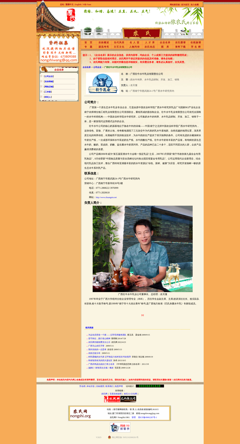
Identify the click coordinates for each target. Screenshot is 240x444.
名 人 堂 (135, 42)
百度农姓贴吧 (116, 394)
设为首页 (185, 4)
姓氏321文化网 (130, 394)
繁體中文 (70, 4)
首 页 (88, 42)
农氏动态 (149, 47)
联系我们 (110, 386)
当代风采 (119, 42)
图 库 (165, 47)
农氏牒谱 (180, 42)
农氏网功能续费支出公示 (99, 342)
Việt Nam (87, 4)
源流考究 (103, 47)
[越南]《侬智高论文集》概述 (101, 368)
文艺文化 (119, 47)
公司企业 (97, 67)
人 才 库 (150, 42)
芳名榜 (82, 386)
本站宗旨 (91, 386)
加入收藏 (195, 4)
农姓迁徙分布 (94, 353)
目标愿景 (100, 386)
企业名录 (165, 42)
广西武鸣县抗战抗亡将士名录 (101, 364)
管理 (134, 417)
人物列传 (134, 47)
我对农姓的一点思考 (97, 349)
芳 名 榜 (196, 47)
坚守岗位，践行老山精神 (99, 338)
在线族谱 (195, 42)
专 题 (88, 47)
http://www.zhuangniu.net (106, 197)
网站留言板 (175, 4)
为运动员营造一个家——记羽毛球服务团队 (107, 335)
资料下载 (180, 47)
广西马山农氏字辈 (96, 346)
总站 (62, 4)
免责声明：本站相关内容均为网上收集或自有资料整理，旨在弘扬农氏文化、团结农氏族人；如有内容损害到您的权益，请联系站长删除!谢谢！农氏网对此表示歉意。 (120, 380)
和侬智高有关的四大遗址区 (100, 360)
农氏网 (104, 394)
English (78, 4)
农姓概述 (103, 42)
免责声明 (119, 386)
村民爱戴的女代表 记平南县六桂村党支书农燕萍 (109, 357)
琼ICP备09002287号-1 (147, 417)
